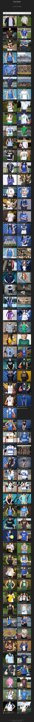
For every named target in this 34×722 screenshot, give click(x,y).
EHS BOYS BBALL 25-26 (22, 357)
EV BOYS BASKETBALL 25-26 (9, 418)
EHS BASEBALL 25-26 (8, 247)
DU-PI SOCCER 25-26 (8, 541)
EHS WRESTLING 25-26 (22, 406)
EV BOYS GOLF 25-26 (22, 51)
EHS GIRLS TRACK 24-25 (8, 259)
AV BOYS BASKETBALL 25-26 (9, 406)
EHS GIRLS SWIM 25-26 (8, 664)
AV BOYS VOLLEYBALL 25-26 (9, 222)
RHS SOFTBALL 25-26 (8, 112)
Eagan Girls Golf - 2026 (8, 124)
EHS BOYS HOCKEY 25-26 (22, 443)
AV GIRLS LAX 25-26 (22, 185)
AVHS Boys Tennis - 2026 (8, 39)
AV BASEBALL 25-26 (7, 51)
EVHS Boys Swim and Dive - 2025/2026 (22, 308)
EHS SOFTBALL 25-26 (22, 234)
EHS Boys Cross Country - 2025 (23, 566)
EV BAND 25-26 (7, 639)
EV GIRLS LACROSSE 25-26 (23, 173)
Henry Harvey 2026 (7, 295)
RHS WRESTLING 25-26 (22, 382)
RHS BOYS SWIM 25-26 (8, 283)
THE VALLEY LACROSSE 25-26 (9, 173)
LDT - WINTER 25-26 (22, 283)
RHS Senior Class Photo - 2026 (23, 75)
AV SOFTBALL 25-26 (7, 210)
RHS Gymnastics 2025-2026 (23, 468)
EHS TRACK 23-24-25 (22, 63)
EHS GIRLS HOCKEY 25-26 (8, 480)
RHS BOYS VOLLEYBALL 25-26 (23, 149)
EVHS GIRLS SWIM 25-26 (22, 505)
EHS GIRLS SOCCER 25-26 (23, 713)
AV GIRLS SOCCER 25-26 (22, 529)
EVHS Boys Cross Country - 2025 (23, 554)
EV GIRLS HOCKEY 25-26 (22, 480)
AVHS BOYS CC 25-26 (8, 615)
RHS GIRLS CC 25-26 (7, 590)
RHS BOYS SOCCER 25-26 (22, 664)
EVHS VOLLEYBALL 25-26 (8, 713)
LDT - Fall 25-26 (21, 578)
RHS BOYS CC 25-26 (21, 590)
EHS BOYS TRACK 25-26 (22, 100)
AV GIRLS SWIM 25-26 (8, 505)
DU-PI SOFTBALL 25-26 (22, 222)
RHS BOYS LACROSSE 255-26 (9, 161)
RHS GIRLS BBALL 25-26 (22, 456)
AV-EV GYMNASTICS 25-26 (23, 431)
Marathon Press (15, 720)
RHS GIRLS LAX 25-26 (22, 161)
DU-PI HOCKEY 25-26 (8, 333)
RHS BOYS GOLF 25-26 (22, 112)
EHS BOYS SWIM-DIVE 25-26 (9, 370)
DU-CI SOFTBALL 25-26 (22, 210)
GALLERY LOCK (21, 259)
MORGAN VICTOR (7, 185)
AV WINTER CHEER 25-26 (8, 345)
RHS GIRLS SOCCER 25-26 (8, 676)
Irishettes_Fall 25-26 (7, 554)
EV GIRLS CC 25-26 (7, 517)
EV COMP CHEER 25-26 (22, 271)
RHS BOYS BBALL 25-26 (22, 370)
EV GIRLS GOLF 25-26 (8, 149)
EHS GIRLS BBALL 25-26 (8, 431)
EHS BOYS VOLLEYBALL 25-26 (23, 124)
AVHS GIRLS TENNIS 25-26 (23, 639)
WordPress (22, 720)
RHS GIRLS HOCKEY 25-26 (23, 493)
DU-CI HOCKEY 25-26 (8, 357)
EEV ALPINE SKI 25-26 (8, 271)
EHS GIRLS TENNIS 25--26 (8, 627)
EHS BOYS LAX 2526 (7, 137)
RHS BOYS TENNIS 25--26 (8, 88)
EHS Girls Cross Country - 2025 (9, 566)
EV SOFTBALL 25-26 (22, 247)
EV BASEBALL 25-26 (22, 198)
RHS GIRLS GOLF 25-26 (22, 39)
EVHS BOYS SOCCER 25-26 (9, 688)
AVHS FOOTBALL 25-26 (8, 651)
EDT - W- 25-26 (6, 321)
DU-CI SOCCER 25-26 (22, 541)
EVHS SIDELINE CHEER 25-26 (23, 651)
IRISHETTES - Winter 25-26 (23, 333)
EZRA (5, 27)
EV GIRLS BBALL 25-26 (8, 468)
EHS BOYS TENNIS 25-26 (22, 137)
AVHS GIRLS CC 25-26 (22, 603)
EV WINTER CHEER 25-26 (22, 321)
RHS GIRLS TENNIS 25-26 (22, 615)
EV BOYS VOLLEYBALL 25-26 (9, 234)
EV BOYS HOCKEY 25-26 (8, 456)
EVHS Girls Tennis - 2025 (22, 627)
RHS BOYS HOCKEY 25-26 (22, 408)
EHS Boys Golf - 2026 (22, 27)
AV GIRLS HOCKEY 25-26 (8, 493)
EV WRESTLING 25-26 (8, 382)
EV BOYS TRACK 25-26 (22, 88)
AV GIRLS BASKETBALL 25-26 (9, 394)
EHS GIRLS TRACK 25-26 (8, 100)
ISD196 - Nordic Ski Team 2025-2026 (9, 308)
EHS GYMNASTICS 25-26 (22, 295)
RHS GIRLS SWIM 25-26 (8, 529)
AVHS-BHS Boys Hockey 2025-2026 (9, 444)
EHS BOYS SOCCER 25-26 (22, 700)
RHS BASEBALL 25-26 (8, 198)
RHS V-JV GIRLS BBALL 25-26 (23, 394)
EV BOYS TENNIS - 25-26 (8, 75)
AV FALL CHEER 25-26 (8, 603)
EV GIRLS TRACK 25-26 (8, 63)
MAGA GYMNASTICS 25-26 (23, 345)
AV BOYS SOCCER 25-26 (22, 688)
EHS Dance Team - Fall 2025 (23, 517)
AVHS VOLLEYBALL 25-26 (8, 578)
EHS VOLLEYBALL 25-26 (22, 676)
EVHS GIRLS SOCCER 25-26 (9, 700)
